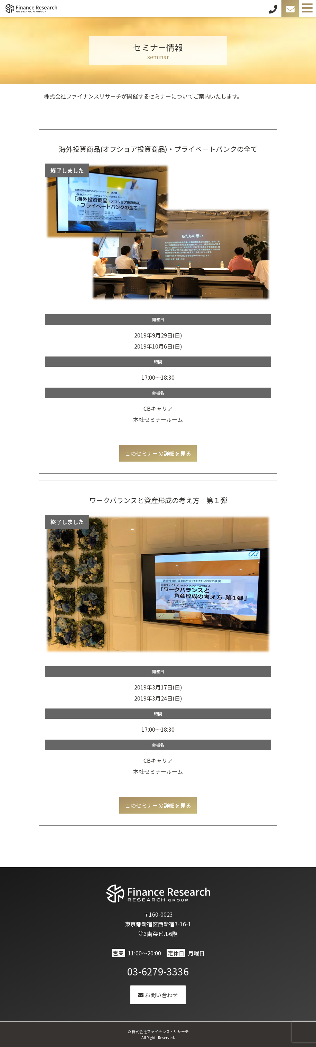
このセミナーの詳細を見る (158, 453)
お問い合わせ (158, 995)
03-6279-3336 (158, 971)
